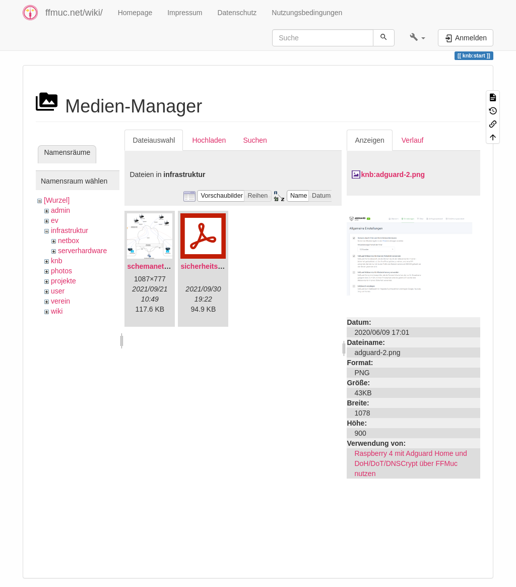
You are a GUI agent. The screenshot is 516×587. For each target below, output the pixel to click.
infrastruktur (69, 230)
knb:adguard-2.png (393, 174)
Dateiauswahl (154, 140)
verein (60, 301)
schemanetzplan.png (162, 266)
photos (61, 271)
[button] (417, 37)
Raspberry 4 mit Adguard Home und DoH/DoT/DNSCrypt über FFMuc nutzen (410, 463)
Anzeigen (369, 140)
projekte (63, 281)
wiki (56, 311)
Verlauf (413, 140)
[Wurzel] (57, 200)
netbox (68, 241)
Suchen (255, 140)
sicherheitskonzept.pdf (218, 266)
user (57, 291)
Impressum (184, 13)
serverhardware (82, 251)
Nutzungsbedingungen (307, 13)
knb (56, 261)
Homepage (135, 13)
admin (60, 210)
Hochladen (209, 140)
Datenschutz (236, 13)
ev (54, 220)
